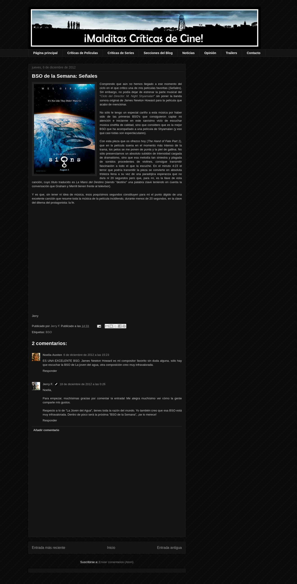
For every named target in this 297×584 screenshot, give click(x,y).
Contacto (254, 53)
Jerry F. (56, 326)
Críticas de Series (121, 53)
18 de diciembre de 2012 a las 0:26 (82, 384)
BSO (49, 332)
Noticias (188, 53)
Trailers (231, 53)
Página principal (45, 53)
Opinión (210, 53)
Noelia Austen (52, 355)
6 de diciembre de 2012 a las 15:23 (86, 355)
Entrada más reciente (48, 548)
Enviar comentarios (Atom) (116, 562)
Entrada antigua (169, 548)
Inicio (111, 548)
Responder (50, 371)
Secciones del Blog (158, 53)
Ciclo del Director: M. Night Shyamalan (127, 96)
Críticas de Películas (82, 53)
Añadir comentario (46, 430)
